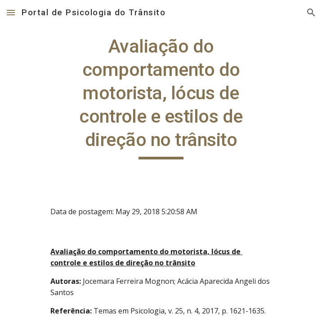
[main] (161, 97)
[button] (11, 12)
